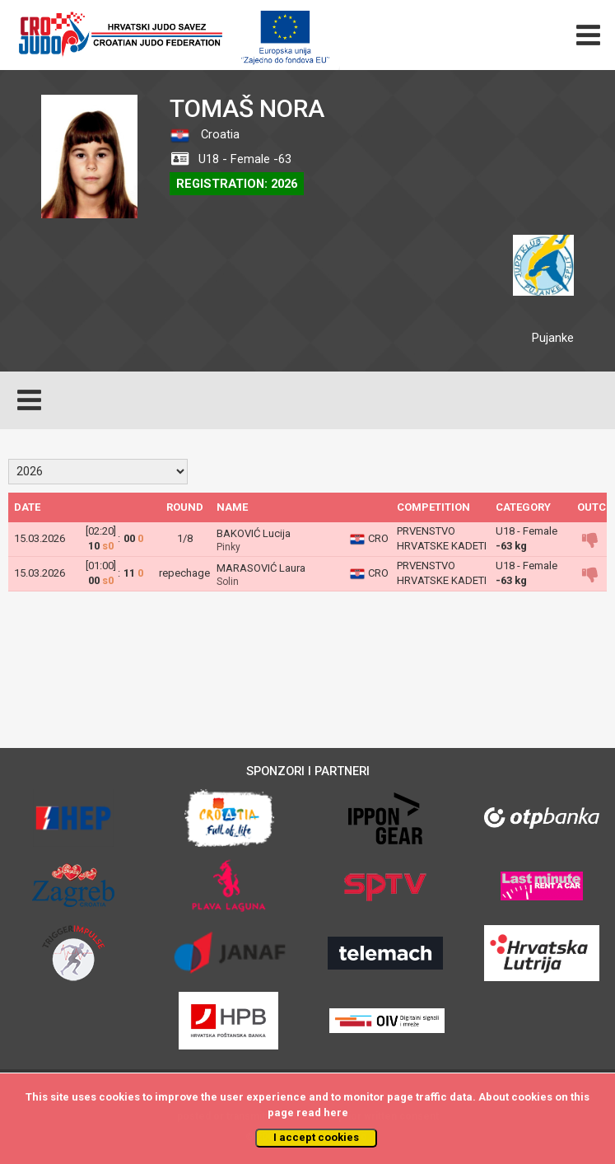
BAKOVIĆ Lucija (254, 533)
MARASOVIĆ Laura (261, 568)
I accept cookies (316, 1137)
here (336, 1112)
